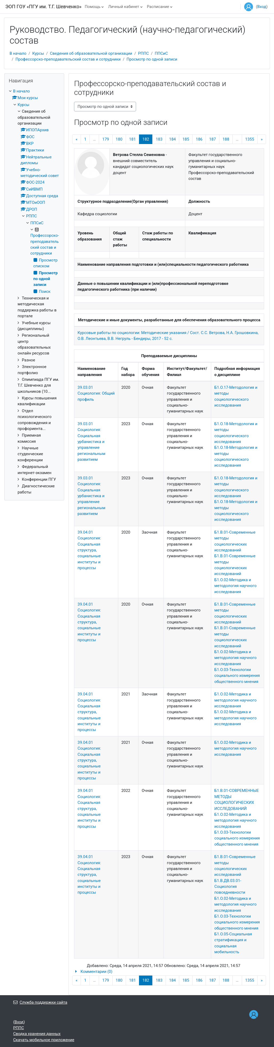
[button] (169, 971)
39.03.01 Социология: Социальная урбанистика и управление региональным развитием (91, 441)
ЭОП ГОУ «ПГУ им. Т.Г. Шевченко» (43, 6)
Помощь (92, 6)
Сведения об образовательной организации (91, 53)
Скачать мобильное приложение (43, 1039)
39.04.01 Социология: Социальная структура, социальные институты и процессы (89, 550)
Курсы (38, 53)
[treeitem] (34, 291)
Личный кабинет (123, 6)
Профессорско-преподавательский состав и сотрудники (68, 59)
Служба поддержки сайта (40, 1002)
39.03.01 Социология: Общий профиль (95, 393)
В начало (18, 53)
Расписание (158, 6)
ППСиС (161, 53)
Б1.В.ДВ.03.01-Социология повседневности (229, 886)
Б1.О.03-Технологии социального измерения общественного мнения (237, 675)
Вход (261, 6)
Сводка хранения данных (37, 1033)
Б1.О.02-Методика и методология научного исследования (235, 585)
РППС (143, 53)
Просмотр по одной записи (151, 59)
